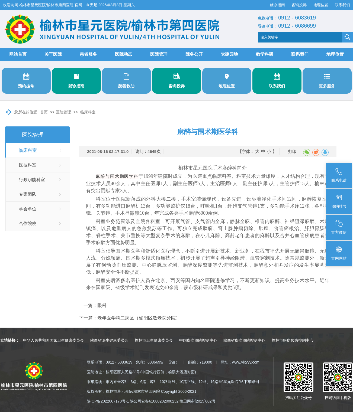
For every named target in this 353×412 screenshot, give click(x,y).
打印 (292, 151)
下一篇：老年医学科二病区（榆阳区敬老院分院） (129, 318)
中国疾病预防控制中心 (198, 340)
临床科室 (87, 112)
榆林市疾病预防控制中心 (292, 340)
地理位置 (321, 5)
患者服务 (88, 54)
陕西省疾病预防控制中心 (244, 340)
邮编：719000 (200, 362)
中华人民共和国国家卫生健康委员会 (53, 340)
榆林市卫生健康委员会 (154, 340)
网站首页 (18, 54)
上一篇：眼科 (93, 305)
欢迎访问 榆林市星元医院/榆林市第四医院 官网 (43, 5)
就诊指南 (278, 5)
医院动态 (123, 54)
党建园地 (229, 54)
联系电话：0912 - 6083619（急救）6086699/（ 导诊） (133, 362)
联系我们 (342, 5)
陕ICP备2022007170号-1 (108, 401)
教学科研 (264, 54)
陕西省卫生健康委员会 (109, 340)
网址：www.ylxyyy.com (240, 362)
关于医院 (53, 54)
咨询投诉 (299, 5)
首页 (44, 112)
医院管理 (159, 54)
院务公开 (194, 54)
